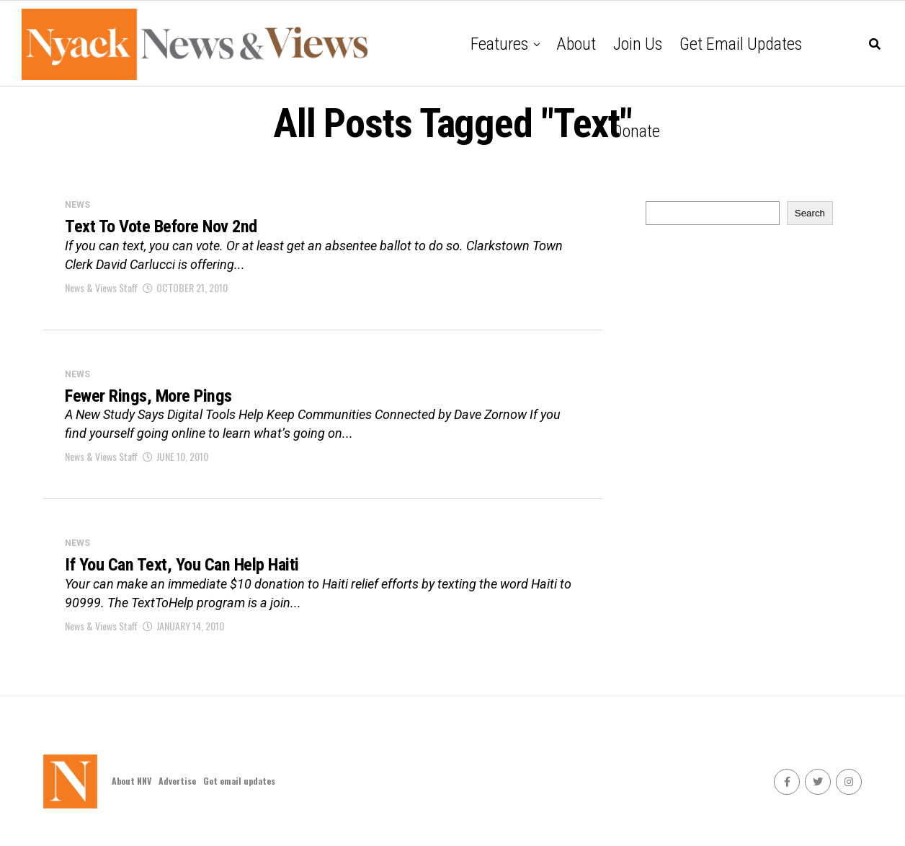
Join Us (637, 44)
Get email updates (740, 44)
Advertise (177, 789)
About (576, 44)
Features (499, 44)
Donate (636, 131)
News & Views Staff (101, 290)
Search (810, 213)
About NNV (131, 789)
